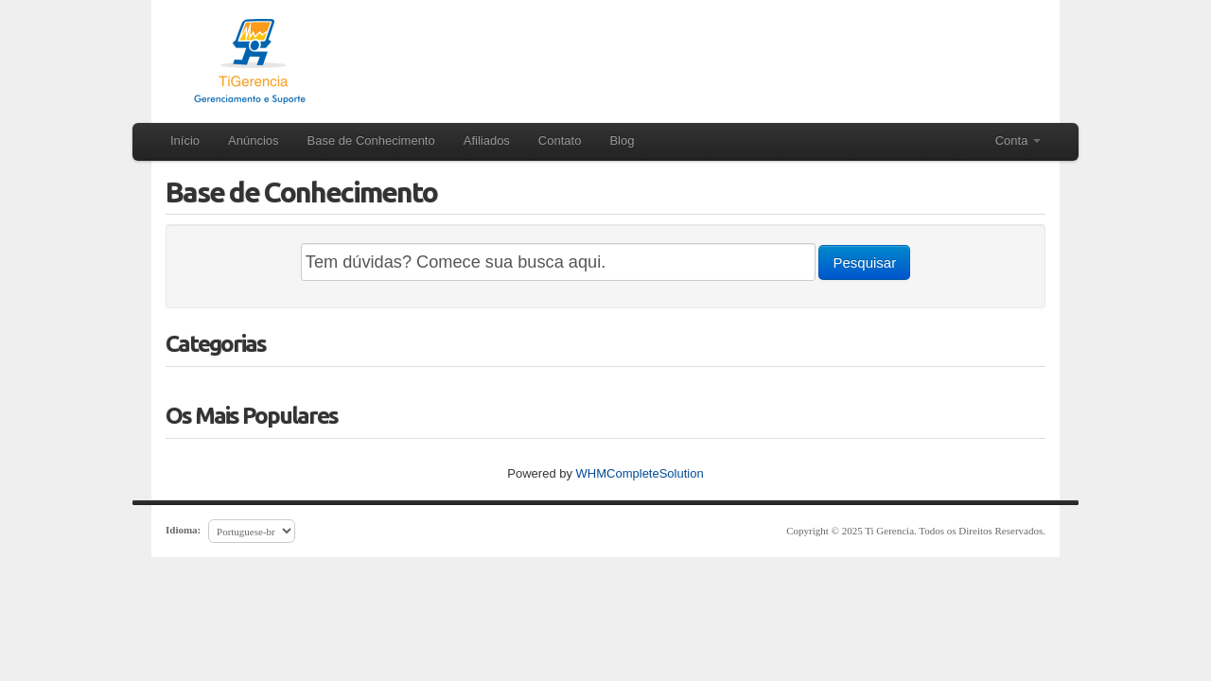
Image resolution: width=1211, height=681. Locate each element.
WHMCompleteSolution (640, 473)
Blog (621, 140)
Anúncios (253, 140)
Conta (1018, 140)
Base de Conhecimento (371, 140)
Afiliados (487, 140)
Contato (560, 140)
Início (185, 140)
